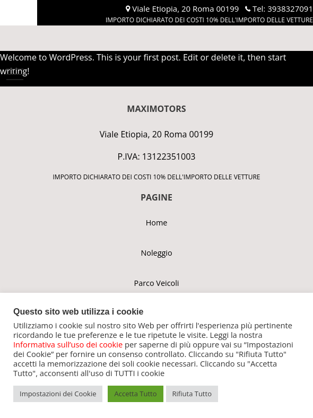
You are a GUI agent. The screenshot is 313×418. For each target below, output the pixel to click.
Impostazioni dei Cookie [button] (58, 393)
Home (157, 222)
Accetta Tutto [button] (135, 393)
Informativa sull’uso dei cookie (68, 344)
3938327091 (290, 8)
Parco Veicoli (156, 283)
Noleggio (156, 253)
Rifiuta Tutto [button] (192, 393)
